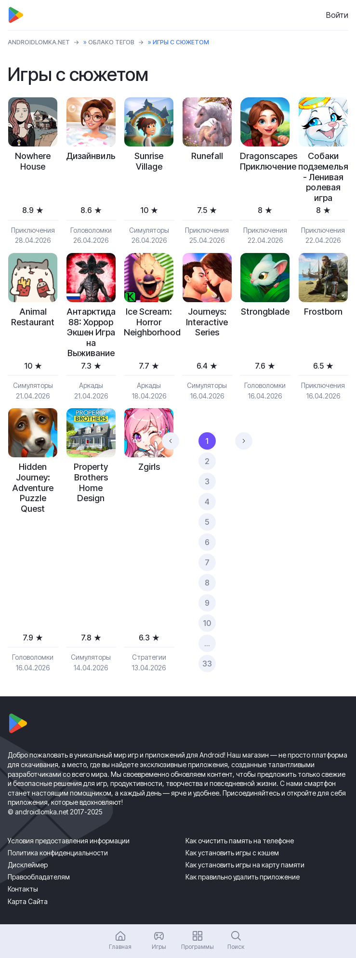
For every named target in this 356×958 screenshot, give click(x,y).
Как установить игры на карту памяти (244, 865)
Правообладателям (39, 877)
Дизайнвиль (91, 156)
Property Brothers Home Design (91, 482)
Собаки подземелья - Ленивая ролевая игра (323, 176)
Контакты (23, 889)
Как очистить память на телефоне (239, 841)
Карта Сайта (28, 901)
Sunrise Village (148, 161)
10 (207, 623)
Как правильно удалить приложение (242, 877)
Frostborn (323, 311)
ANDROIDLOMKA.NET (39, 42)
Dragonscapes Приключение (265, 161)
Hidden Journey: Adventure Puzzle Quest (32, 487)
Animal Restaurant (32, 316)
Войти (337, 15)
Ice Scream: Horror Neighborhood (149, 321)
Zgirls (149, 467)
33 (207, 663)
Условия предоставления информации (69, 841)
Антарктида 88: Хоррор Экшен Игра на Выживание (91, 332)
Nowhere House (33, 161)
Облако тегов (111, 42)
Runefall (207, 156)
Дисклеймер (28, 865)
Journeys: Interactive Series (207, 321)
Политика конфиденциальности (58, 853)
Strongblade (265, 311)
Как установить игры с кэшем (232, 853)
